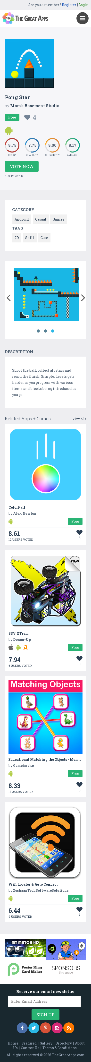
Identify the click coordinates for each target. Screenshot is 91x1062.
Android (22, 219)
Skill (29, 237)
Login (84, 4)
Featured (29, 1043)
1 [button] (38, 331)
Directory (64, 1043)
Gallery (46, 1043)
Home (13, 1043)
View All (79, 419)
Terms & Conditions (59, 1047)
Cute (44, 237)
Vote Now (22, 166)
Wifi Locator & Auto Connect (33, 884)
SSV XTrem (18, 633)
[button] (8, 297)
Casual (40, 219)
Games (58, 219)
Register (69, 4)
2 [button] (45, 331)
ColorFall (16, 507)
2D (17, 237)
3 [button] (52, 331)
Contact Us (30, 1047)
